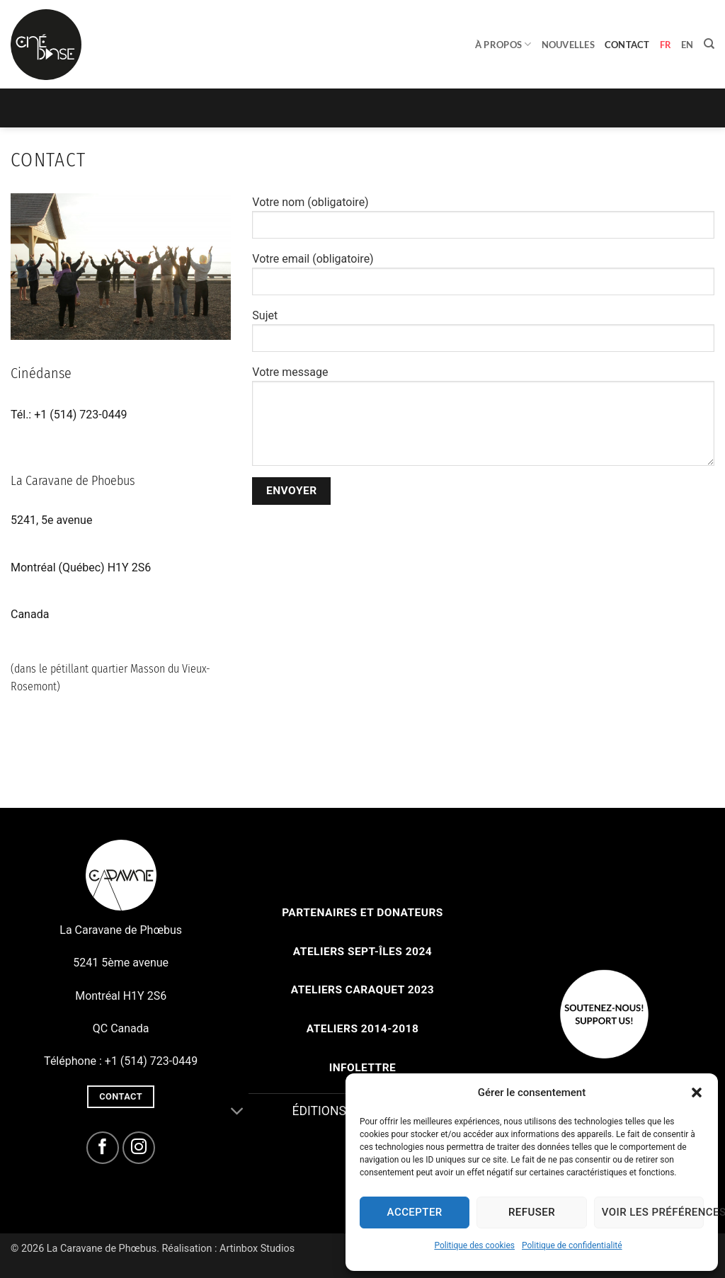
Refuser (531, 1212)
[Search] (709, 43)
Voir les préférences (653, 1212)
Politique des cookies (474, 1245)
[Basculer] (237, 1112)
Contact (627, 44)
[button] (697, 1092)
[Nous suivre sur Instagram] (139, 1148)
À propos (503, 44)
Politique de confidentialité (572, 1245)
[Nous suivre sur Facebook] (103, 1148)
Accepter (415, 1212)
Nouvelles (568, 44)
